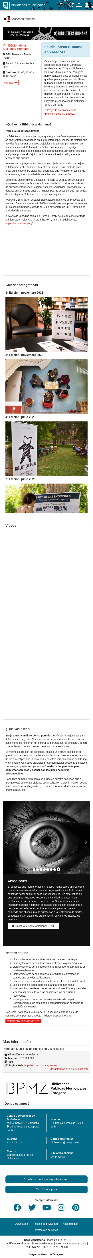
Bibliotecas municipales (28, 5)
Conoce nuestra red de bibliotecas (20, 1156)
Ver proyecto (58, 1156)
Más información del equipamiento (69, 1069)
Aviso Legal (22, 1223)
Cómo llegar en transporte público (23, 1128)
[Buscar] (71, 5)
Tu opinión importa (46, 1189)
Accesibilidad (70, 1223)
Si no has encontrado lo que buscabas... (46, 1179)
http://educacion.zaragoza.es (41, 1065)
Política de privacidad (46, 1223)
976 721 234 (61, 1247)
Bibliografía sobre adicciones (29, 926)
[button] (11, 83)
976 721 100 (38, 1247)
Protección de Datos (46, 1229)
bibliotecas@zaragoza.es (65, 1142)
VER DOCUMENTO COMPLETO (23, 1021)
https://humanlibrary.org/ (19, 223)
